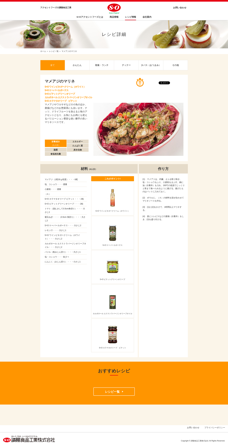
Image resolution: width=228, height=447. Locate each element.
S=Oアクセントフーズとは (90, 17)
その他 (175, 65)
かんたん (77, 65)
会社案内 (147, 17)
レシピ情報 (130, 17)
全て (52, 65)
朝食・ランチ (101, 65)
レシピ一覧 (54, 51)
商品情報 (114, 17)
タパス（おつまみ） (151, 65)
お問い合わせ (179, 7)
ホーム (43, 51)
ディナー (126, 65)
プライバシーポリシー (214, 427)
